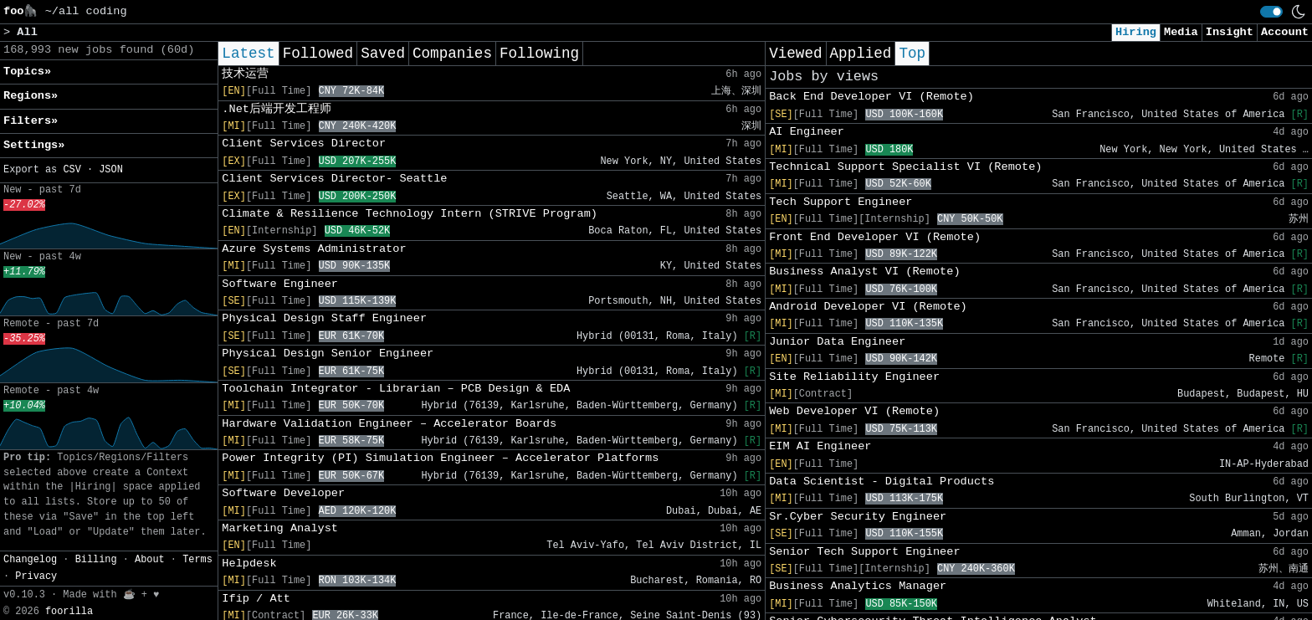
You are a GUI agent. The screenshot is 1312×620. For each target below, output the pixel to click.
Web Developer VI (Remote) (854, 411)
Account (1285, 32)
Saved (383, 53)
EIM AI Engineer (820, 446)
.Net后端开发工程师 (276, 109)
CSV (71, 170)
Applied (861, 53)
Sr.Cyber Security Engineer (857, 516)
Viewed (795, 53)
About (150, 560)
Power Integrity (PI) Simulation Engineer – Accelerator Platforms (440, 458)
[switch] (1271, 12)
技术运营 (245, 74)
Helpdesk (249, 563)
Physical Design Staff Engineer (324, 318)
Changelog (30, 560)
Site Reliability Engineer (854, 377)
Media (1181, 32)
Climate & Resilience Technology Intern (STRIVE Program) (409, 214)
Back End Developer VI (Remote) (871, 96)
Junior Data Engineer (837, 342)
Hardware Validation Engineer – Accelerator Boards (389, 424)
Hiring (1135, 32)
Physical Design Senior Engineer (327, 353)
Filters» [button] (30, 121)
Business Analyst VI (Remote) (864, 271)
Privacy (36, 576)
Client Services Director (304, 143)
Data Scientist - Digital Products (881, 481)
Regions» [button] (30, 96)
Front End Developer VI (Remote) (875, 237)
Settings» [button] (33, 145)
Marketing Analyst (280, 528)
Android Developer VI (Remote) (868, 306)
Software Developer (283, 493)
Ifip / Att (256, 598)
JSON (111, 170)
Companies (452, 53)
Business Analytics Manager (857, 586)
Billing (96, 560)
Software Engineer (280, 284)
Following (539, 53)
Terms (197, 560)
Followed (318, 53)
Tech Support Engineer (840, 202)
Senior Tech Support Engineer (864, 552)
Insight (1229, 32)
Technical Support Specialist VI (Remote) (905, 167)
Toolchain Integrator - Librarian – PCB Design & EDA (396, 388)
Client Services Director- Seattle (334, 178)
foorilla (69, 611)
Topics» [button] (27, 71)
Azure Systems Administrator (314, 249)
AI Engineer (806, 132)
